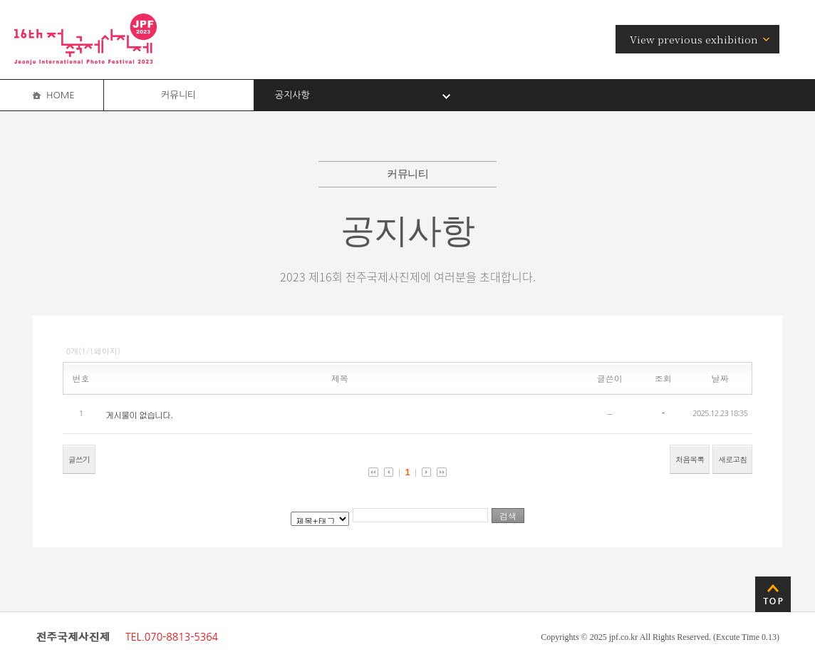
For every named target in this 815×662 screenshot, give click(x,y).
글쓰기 (79, 459)
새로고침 (732, 459)
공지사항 (292, 95)
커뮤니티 (178, 95)
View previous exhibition (694, 39)
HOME (60, 95)
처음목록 (689, 459)
